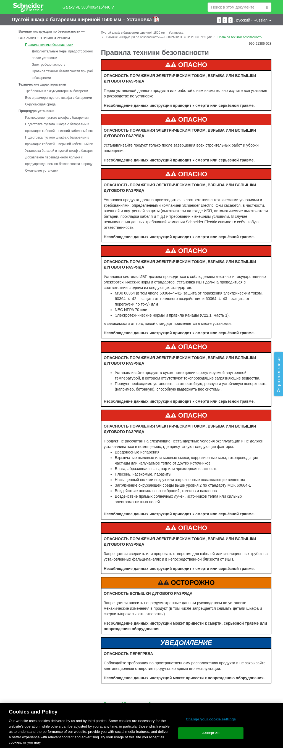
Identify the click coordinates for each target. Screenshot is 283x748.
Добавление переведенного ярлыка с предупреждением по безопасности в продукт (60, 160)
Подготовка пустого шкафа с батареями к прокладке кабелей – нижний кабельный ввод (60, 127)
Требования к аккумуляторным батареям (56, 91)
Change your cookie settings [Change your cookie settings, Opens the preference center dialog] (211, 719)
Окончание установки (41, 171)
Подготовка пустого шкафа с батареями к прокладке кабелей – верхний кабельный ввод (61, 141)
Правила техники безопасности (49, 45)
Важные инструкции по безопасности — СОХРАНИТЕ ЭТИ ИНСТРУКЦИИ (52, 35)
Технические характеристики (42, 84)
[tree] (52, 101)
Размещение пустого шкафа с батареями (57, 118)
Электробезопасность (48, 65)
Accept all (211, 733)
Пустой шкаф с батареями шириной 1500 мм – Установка (82, 19)
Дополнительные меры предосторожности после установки (64, 54)
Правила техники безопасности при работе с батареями (65, 74)
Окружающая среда (40, 104)
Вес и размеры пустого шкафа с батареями (58, 98)
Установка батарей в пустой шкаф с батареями (61, 151)
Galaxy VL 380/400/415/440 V (88, 7)
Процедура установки (36, 111)
